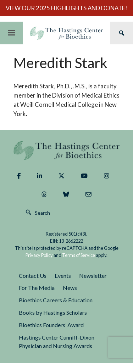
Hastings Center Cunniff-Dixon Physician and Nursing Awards (56, 342)
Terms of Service (78, 255)
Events (63, 275)
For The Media (37, 287)
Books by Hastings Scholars (53, 312)
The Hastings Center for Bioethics (66, 33)
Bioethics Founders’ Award (51, 324)
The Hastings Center (66, 150)
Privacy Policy (39, 255)
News (70, 287)
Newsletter (93, 275)
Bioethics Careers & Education (56, 300)
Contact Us (32, 275)
